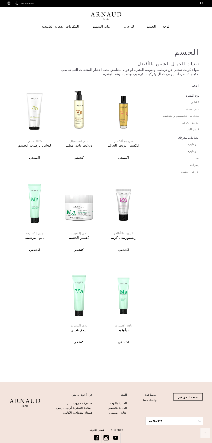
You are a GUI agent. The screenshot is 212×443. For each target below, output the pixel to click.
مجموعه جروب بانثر (80, 403)
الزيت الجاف (191, 122)
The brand (24, 3)
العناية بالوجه (118, 403)
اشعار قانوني (97, 429)
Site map (117, 429)
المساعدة (151, 394)
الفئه (124, 394)
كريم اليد (193, 129)
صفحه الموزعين (188, 397)
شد (197, 158)
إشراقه (195, 165)
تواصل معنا (150, 400)
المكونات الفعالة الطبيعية (60, 26)
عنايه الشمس (102, 26)
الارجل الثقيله (190, 172)
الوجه (167, 26)
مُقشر (196, 102)
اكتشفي (123, 157)
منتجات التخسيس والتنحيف (181, 116)
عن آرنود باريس (82, 394)
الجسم (151, 26)
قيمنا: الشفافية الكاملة (78, 412)
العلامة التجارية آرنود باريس (74, 407)
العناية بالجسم (117, 407)
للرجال (129, 26)
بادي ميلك (193, 109)
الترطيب (194, 144)
